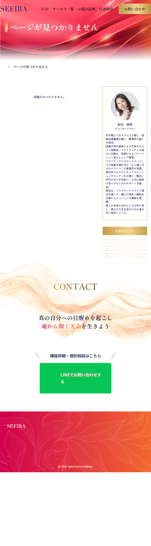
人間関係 (112, 279)
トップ (8, 66)
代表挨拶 (104, 8)
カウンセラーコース (66, 455)
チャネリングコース (66, 459)
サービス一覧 (60, 8)
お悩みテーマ (121, 441)
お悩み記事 (84, 8)
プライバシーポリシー (22, 488)
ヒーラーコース (64, 450)
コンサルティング (65, 468)
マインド (112, 248)
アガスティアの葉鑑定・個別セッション (78, 472)
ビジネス (112, 240)
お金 (109, 255)
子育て (111, 271)
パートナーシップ (119, 263)
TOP (42, 8)
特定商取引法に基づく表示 (24, 483)
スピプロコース (64, 464)
